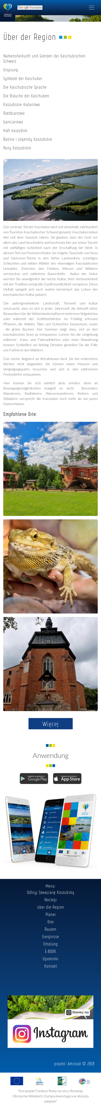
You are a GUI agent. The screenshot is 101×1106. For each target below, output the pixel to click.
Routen (50, 929)
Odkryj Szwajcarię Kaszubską (50, 892)
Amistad (74, 1063)
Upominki (50, 958)
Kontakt (50, 966)
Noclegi (50, 899)
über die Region (50, 907)
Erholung (50, 944)
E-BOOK (50, 951)
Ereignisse (50, 936)
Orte (50, 921)
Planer (50, 914)
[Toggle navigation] (92, 7)
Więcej (50, 724)
